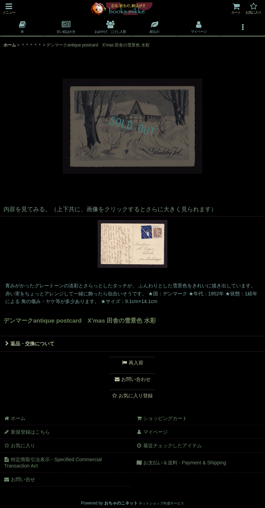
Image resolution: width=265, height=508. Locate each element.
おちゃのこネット (121, 503)
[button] (9, 8)
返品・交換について (29, 343)
